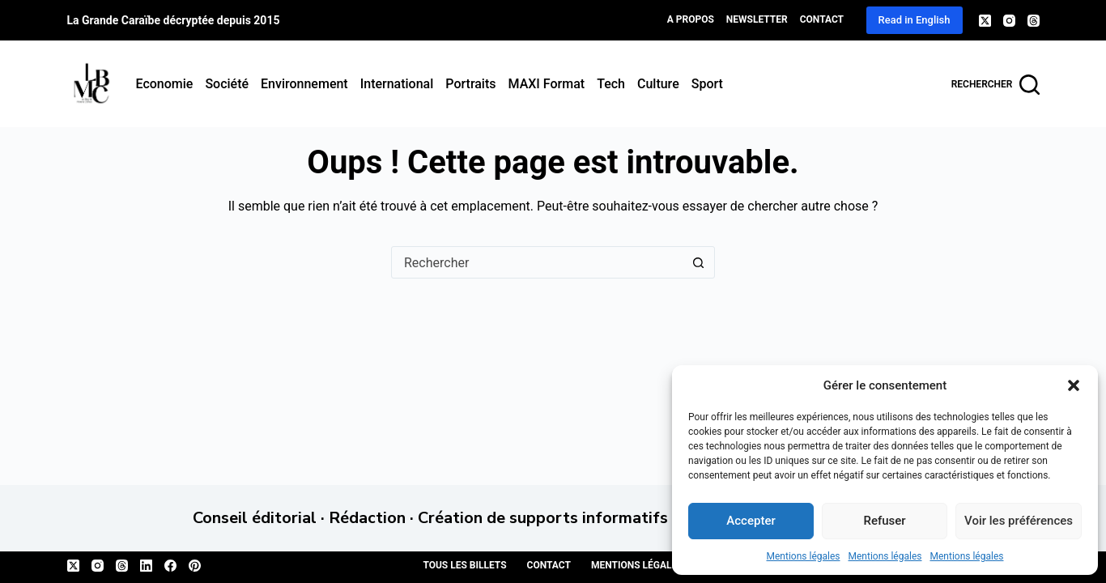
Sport (707, 83)
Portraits (470, 83)
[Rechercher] (995, 84)
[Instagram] (1009, 21)
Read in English (914, 20)
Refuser (884, 520)
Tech (611, 83)
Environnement (304, 83)
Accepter (750, 520)
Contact (822, 19)
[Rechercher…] (537, 262)
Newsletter (757, 19)
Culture (658, 83)
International (397, 83)
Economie (165, 83)
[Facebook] (170, 566)
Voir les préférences (1018, 520)
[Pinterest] (195, 566)
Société (227, 83)
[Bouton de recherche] (698, 262)
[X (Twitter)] (985, 21)
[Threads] (1033, 21)
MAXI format (546, 83)
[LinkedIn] (146, 566)
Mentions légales (803, 556)
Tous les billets (464, 565)
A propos (690, 19)
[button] (1074, 385)
